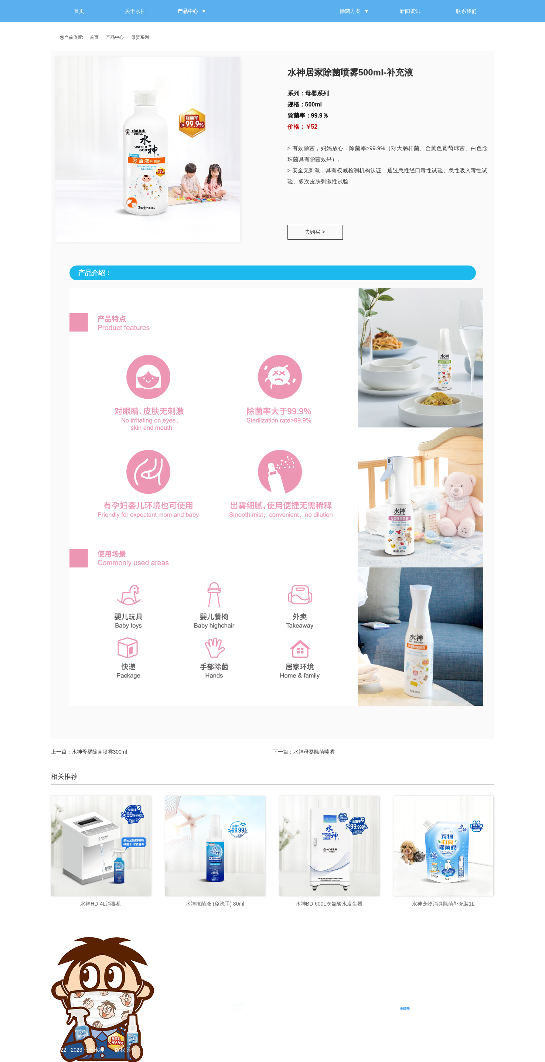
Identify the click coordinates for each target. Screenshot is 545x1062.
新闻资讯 (410, 11)
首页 (79, 11)
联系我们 (466, 11)
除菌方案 (350, 11)
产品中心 (187, 11)
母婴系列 (140, 37)
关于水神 (135, 11)
